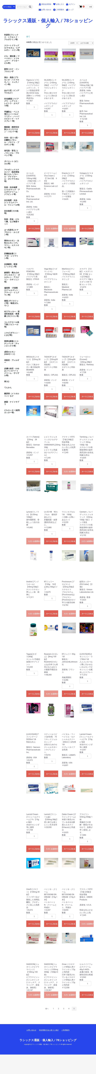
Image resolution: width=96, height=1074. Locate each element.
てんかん (8, 387)
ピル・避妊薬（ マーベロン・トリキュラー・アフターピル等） (12, 59)
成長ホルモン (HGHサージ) (9, 353)
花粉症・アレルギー (11, 361)
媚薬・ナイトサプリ (11, 403)
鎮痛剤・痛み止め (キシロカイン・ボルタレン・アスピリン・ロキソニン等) (12, 277)
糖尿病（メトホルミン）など (11, 394)
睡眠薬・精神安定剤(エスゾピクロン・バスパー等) (11, 129)
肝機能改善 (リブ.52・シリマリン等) (11, 255)
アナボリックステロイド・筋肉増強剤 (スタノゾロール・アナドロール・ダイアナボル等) (11, 175)
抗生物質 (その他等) (11, 212)
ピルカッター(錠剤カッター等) (12, 411)
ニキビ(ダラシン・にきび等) (12, 334)
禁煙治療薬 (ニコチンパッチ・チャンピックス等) (11, 343)
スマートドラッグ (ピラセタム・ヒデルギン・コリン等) (12, 47)
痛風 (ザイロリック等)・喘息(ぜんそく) (11, 303)
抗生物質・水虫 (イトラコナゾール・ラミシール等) (12, 202)
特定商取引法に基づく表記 (49, 1030)
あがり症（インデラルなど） (11, 91)
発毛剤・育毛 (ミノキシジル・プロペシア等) (11, 153)
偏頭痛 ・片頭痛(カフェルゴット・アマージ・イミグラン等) (12, 291)
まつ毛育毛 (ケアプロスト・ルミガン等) (11, 232)
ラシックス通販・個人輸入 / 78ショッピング (48, 23)
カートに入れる (34, 133)
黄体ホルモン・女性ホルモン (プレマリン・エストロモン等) (11, 244)
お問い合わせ (31, 1030)
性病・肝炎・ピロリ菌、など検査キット (11, 221)
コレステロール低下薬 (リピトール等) (11, 324)
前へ (47, 1009)
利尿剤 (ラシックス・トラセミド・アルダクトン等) (11, 37)
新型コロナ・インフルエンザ (11, 70)
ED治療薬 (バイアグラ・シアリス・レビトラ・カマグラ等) (11, 102)
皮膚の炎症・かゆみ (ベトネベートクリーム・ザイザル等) (11, 372)
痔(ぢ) (6, 381)
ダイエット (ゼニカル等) (11, 162)
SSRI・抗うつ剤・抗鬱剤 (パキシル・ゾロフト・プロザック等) (11, 141)
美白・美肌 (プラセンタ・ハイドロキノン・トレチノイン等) (11, 81)
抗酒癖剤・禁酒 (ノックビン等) (10, 265)
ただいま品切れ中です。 (52, 228)
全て (28, 36)
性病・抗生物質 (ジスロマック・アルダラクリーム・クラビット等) (12, 190)
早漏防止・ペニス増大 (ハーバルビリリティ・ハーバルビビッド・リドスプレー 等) (11, 116)
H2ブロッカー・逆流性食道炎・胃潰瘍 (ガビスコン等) (12, 313)
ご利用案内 (65, 1030)
